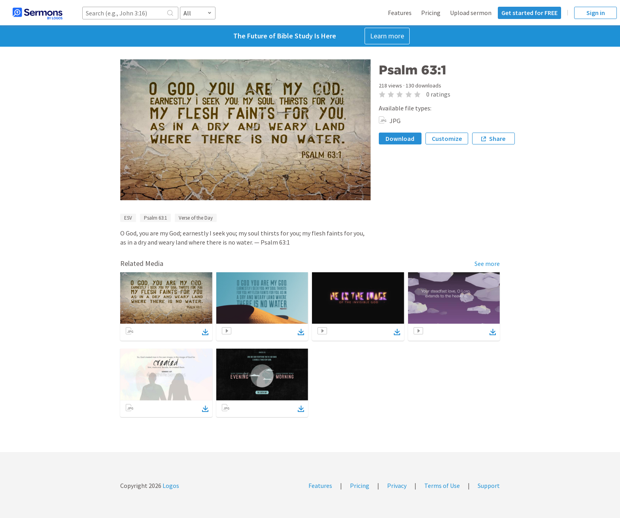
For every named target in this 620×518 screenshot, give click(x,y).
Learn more (387, 35)
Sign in (595, 13)
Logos (170, 486)
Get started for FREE (529, 13)
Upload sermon (470, 13)
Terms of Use (442, 486)
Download (400, 138)
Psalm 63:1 (155, 217)
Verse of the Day (196, 217)
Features (400, 13)
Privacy (396, 486)
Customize (447, 138)
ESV (128, 217)
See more (487, 264)
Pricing (430, 13)
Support (489, 486)
